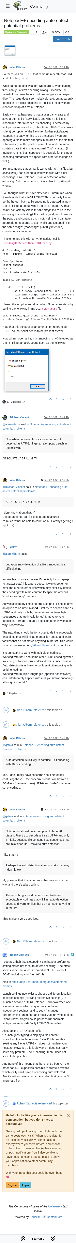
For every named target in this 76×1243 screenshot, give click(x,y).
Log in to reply (62, 39)
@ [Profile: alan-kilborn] (11, 424)
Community (39, 6)
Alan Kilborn (17, 67)
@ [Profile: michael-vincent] (13, 487)
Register (13, 1185)
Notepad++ (55, 1206)
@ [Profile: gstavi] (7, 745)
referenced (39, 710)
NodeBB (35, 1217)
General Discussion (16, 32)
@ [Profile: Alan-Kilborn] (39, 645)
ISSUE (28, 74)
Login (25, 1185)
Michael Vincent (19, 417)
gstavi (13, 547)
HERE (6, 331)
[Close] (68, 1115)
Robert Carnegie (19, 955)
